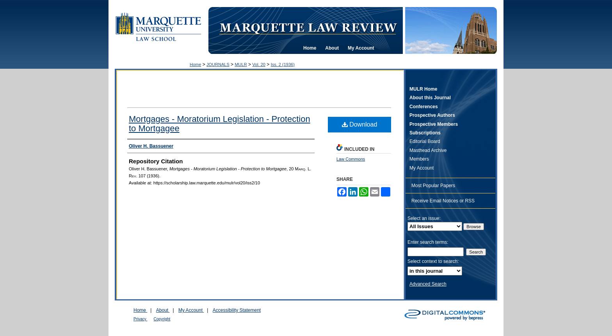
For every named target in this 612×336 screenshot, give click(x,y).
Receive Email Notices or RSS (443, 201)
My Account (421, 168)
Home (195, 64)
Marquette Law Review (308, 27)
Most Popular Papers (433, 185)
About (163, 310)
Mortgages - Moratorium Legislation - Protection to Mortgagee (219, 123)
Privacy (140, 319)
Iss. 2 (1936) (283, 64)
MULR (241, 64)
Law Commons (350, 159)
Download (359, 124)
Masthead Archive (428, 150)
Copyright (162, 319)
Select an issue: (424, 218)
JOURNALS (218, 64)
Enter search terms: (427, 242)
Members (419, 159)
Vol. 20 (258, 64)
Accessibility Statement (237, 310)
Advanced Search (428, 284)
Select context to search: (433, 261)
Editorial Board (424, 141)
